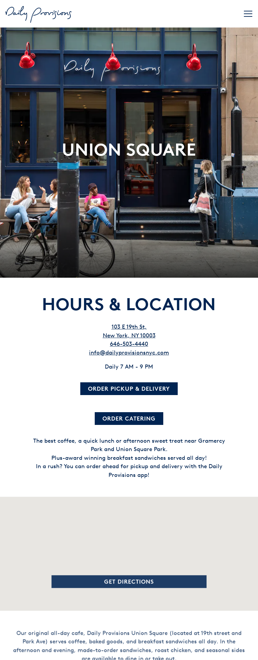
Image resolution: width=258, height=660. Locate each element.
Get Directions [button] (129, 566)
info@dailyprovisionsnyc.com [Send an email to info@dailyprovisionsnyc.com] (129, 335)
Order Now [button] (129, 650)
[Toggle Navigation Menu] (248, 13)
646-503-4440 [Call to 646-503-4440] (129, 326)
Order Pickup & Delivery (129, 371)
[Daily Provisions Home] (39, 13)
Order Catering (129, 401)
